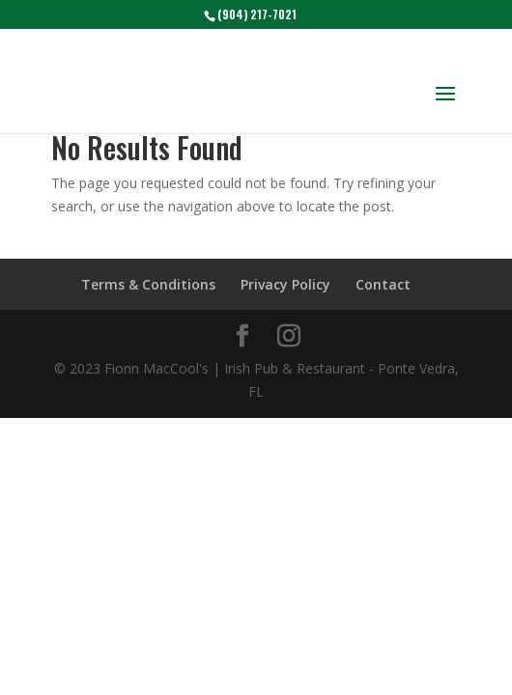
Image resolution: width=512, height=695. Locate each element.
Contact (383, 284)
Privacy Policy (285, 284)
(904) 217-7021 (257, 14)
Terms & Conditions (148, 284)
